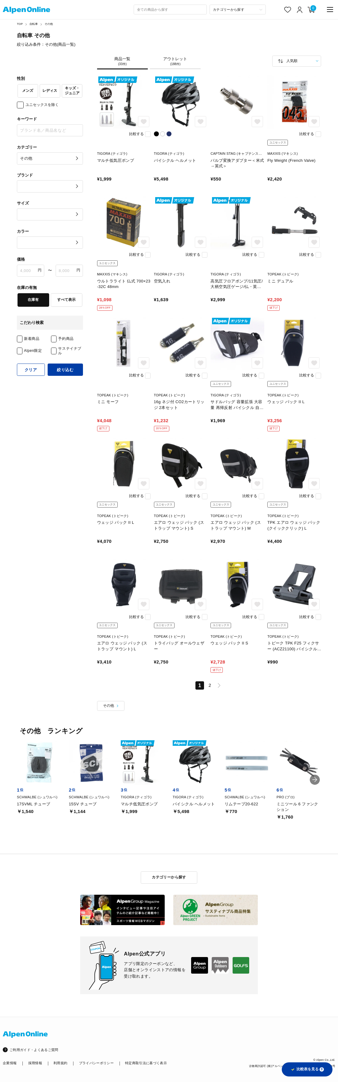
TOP (20, 23)
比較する (136, 134)
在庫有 (33, 300)
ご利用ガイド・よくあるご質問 (34, 1050)
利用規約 (60, 1063)
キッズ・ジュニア (72, 90)
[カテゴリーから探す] (238, 9)
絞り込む (65, 370)
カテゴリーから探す (169, 877)
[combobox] (170, 9)
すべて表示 (66, 300)
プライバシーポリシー (96, 1063)
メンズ (27, 90)
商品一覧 (122, 61)
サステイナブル (69, 350)
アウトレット (175, 61)
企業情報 (10, 1063)
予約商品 (65, 339)
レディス (49, 90)
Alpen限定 (33, 350)
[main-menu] (330, 10)
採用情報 (35, 1063)
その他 (49, 23)
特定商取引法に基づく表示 (146, 1063)
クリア (31, 370)
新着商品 (31, 339)
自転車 (33, 23)
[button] (315, 780)
